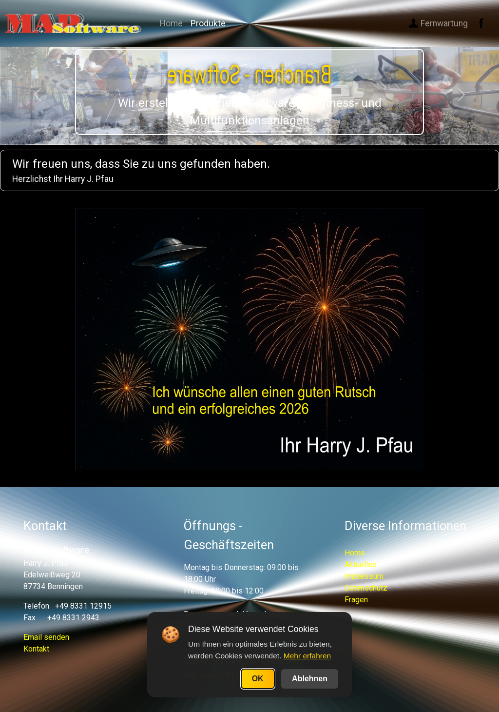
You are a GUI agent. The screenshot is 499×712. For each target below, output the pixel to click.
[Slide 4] (267, 131)
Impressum (364, 576)
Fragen (356, 599)
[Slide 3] (249, 131)
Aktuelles (361, 564)
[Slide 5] (284, 131)
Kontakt (36, 648)
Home (171, 23)
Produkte (208, 23)
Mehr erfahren (307, 656)
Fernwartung (440, 23)
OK (258, 678)
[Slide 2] (232, 131)
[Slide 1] (214, 131)
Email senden (46, 637)
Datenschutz (366, 588)
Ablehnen (309, 678)
